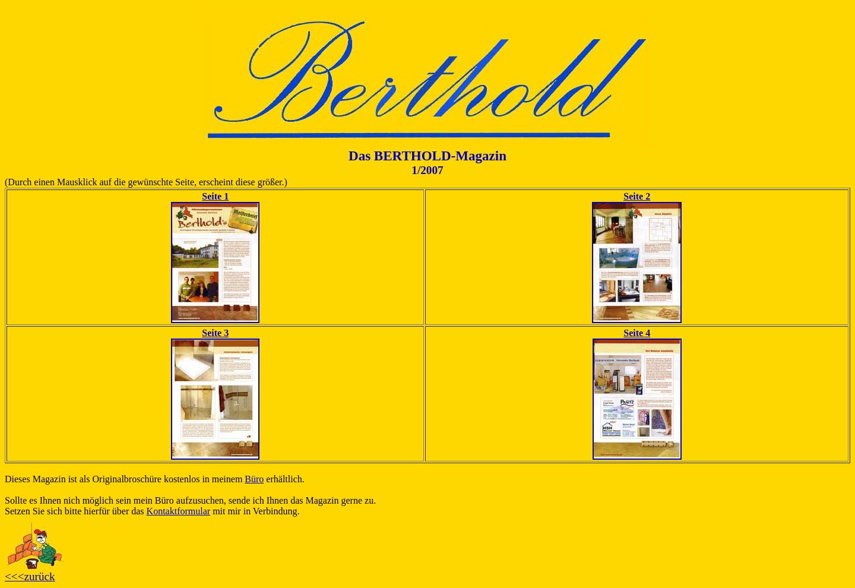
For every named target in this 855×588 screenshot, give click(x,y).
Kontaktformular (179, 511)
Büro (254, 479)
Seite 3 (215, 333)
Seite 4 (636, 333)
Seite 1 (215, 196)
